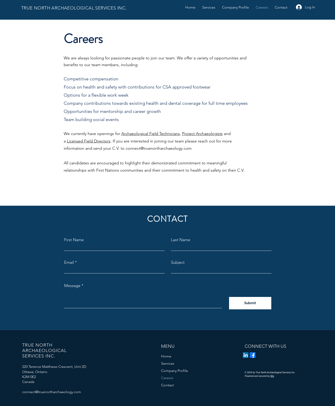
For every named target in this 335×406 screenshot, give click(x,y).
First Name (74, 240)
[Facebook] (252, 355)
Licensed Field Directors (88, 141)
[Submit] (250, 303)
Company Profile (174, 371)
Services (167, 363)
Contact (167, 385)
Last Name (180, 240)
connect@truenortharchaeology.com (159, 148)
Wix (272, 376)
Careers (167, 378)
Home (166, 356)
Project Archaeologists (202, 133)
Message (72, 286)
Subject (178, 262)
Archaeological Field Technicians (150, 133)
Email (69, 262)
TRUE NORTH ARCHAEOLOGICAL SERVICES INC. (75, 8)
